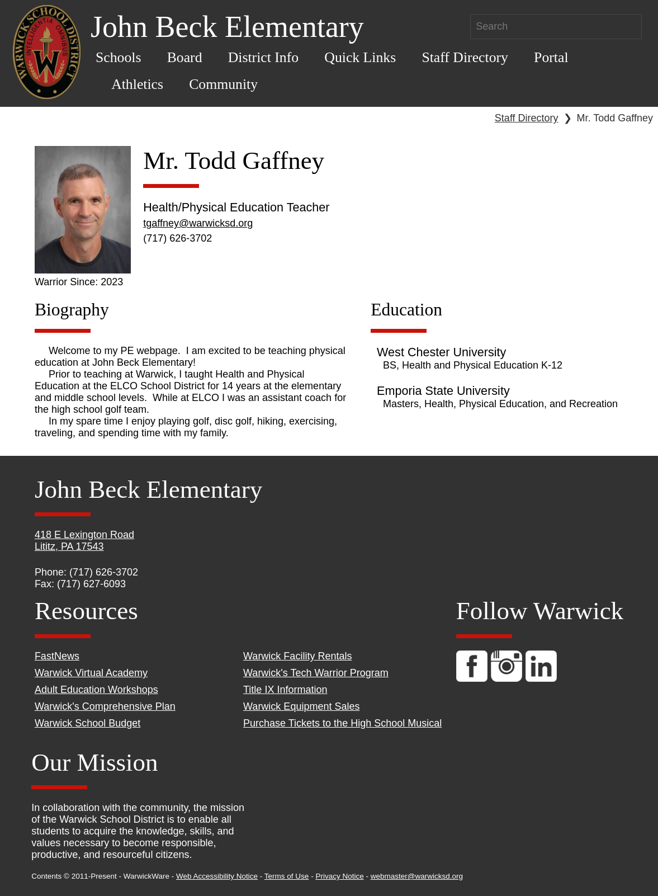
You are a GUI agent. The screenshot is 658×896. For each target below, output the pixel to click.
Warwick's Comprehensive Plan (105, 706)
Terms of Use (286, 876)
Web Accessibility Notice (217, 876)
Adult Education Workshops (96, 689)
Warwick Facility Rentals (297, 656)
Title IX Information (285, 689)
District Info (263, 57)
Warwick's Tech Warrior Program (316, 672)
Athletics (137, 84)
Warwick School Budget (87, 723)
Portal (551, 57)
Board (184, 57)
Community (223, 84)
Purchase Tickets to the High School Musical (342, 723)
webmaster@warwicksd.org (417, 876)
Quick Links (360, 57)
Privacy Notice (339, 876)
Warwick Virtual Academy (91, 672)
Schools (118, 57)
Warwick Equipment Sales (301, 706)
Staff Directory (465, 57)
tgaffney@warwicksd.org (198, 223)
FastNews (57, 656)
